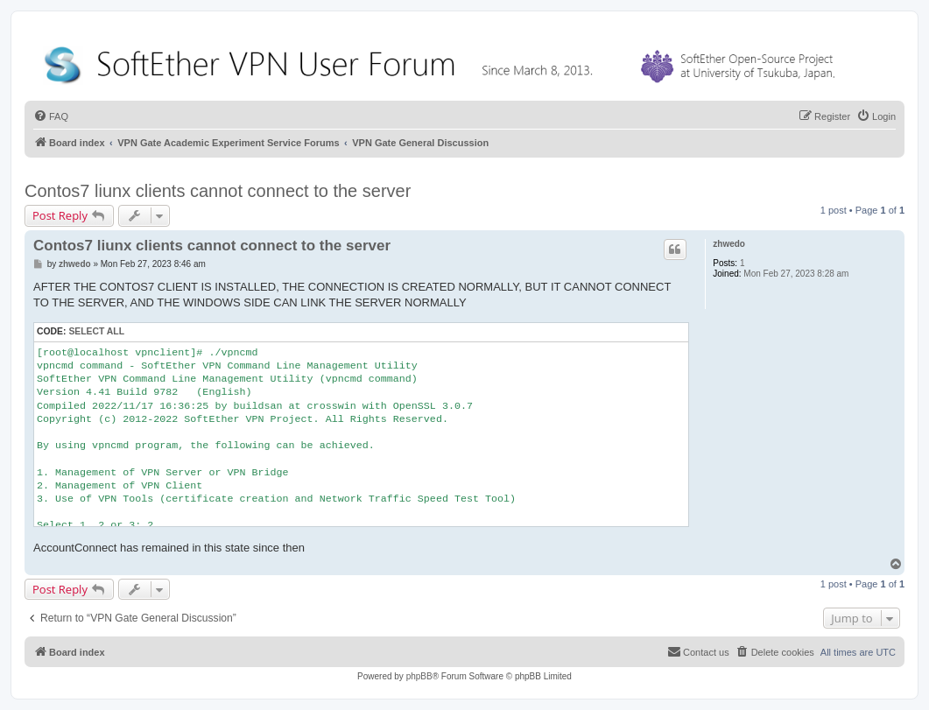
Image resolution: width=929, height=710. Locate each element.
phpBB (419, 676)
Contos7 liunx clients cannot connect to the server (218, 190)
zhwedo (729, 244)
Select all (96, 331)
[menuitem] (50, 116)
